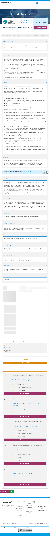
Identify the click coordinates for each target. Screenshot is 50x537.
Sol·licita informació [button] (40, 27)
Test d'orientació (42, 501)
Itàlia (16, 523)
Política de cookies (19, 506)
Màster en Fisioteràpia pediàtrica (23, 474)
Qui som (19, 501)
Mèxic (19, 523)
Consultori (42, 508)
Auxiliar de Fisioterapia (19, 450)
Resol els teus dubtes (42, 504)
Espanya (4, 523)
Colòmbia (13, 523)
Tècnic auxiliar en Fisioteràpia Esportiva (25, 426)
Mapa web (20, 517)
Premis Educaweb (29, 505)
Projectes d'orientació (41, 506)
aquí (45, 527)
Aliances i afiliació (19, 508)
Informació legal (20, 504)
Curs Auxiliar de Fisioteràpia (21, 380)
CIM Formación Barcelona (25, 21)
